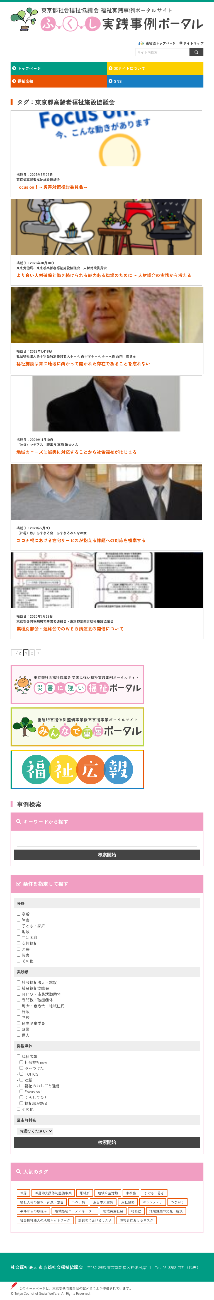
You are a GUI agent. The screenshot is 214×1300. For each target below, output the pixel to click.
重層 (23, 1192)
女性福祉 (27, 943)
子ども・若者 (154, 1192)
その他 (25, 961)
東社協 (131, 1192)
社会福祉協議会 (33, 988)
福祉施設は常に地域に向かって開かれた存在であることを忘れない (83, 363)
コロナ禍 (78, 1202)
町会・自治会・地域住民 (41, 1005)
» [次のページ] (38, 653)
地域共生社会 (113, 1211)
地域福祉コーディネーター (75, 1211)
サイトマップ (193, 43)
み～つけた (32, 1068)
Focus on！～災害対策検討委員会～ (52, 186)
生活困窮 (27, 937)
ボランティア (153, 1202)
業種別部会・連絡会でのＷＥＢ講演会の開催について (69, 628)
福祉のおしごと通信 (40, 1085)
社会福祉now (33, 1062)
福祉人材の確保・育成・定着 (42, 1202)
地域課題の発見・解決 (166, 1211)
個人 (23, 1035)
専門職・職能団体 (35, 1000)
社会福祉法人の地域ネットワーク (45, 1220)
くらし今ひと (34, 1097)
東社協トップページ (161, 43)
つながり (177, 1202)
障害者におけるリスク (136, 1220)
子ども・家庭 (31, 925)
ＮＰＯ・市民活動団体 (39, 994)
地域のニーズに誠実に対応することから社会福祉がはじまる (76, 451)
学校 (23, 1017)
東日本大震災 (103, 1202)
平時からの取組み (33, 1211)
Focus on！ (32, 1091)
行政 (23, 1011)
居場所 (85, 1192)
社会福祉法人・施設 (37, 982)
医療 (23, 949)
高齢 (23, 914)
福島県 (136, 1211)
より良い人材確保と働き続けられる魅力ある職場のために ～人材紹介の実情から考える (103, 275)
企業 (23, 1029)
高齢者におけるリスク (95, 1220)
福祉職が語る (34, 1103)
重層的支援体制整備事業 (53, 1192)
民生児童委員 (31, 1023)
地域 (23, 931)
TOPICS (29, 1074)
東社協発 (128, 1202)
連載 (26, 1080)
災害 (23, 955)
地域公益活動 (108, 1192)
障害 (23, 920)
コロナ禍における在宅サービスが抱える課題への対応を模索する (81, 540)
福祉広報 (27, 1056)
